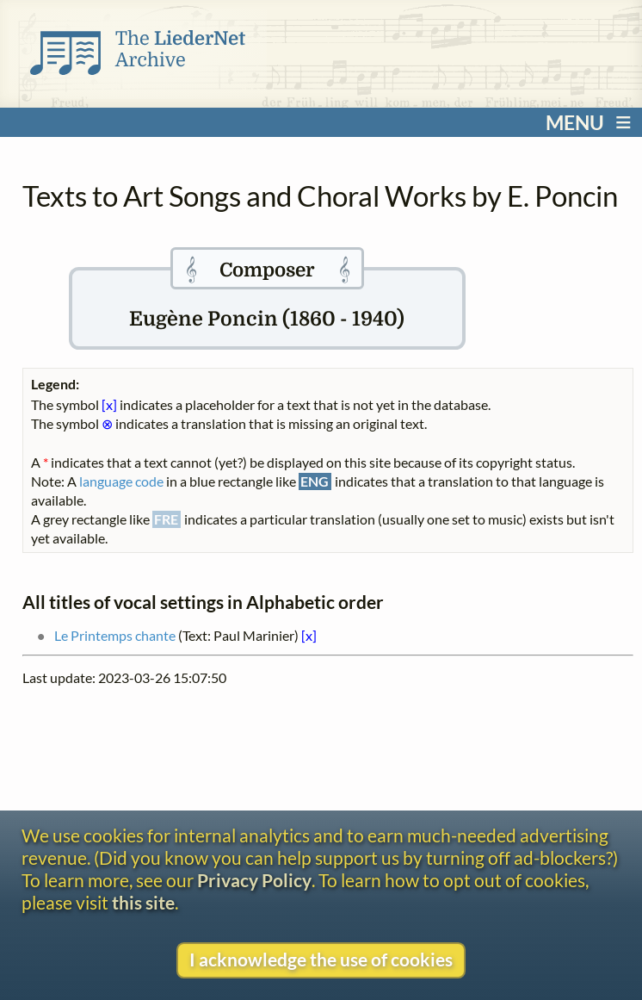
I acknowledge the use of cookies (321, 959)
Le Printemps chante (115, 635)
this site (143, 902)
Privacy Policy (254, 880)
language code (121, 481)
